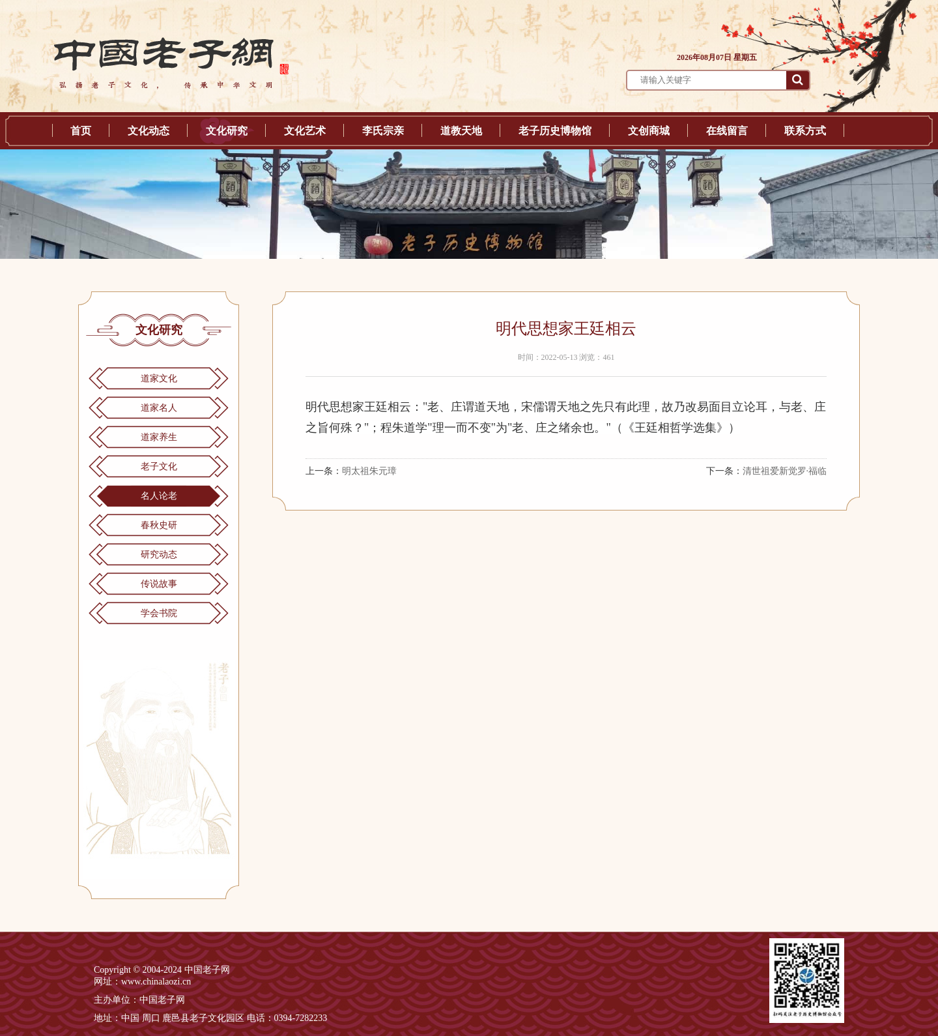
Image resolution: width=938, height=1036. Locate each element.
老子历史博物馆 (555, 130)
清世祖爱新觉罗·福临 (785, 471)
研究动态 (159, 554)
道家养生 (159, 437)
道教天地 (461, 130)
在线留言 (727, 130)
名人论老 (159, 496)
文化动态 (148, 130)
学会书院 (159, 613)
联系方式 (805, 130)
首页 (80, 130)
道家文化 (159, 378)
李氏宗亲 (383, 130)
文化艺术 (305, 130)
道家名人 (159, 408)
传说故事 (159, 584)
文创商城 (649, 130)
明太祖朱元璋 (369, 471)
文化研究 (227, 130)
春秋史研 (159, 525)
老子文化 (159, 466)
